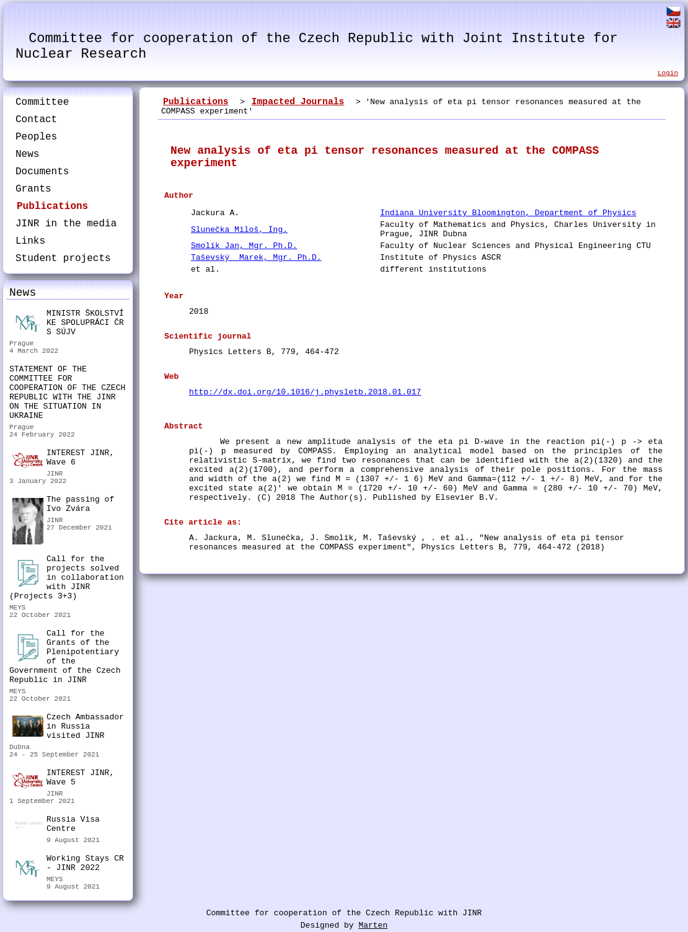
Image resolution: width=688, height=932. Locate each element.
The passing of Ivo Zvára (63, 506)
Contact (36, 119)
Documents (42, 171)
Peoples (36, 137)
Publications (52, 206)
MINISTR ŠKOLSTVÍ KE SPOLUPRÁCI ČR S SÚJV (68, 323)
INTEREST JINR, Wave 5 (63, 778)
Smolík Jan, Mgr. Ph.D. (244, 246)
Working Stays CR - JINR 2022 (68, 865)
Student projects (63, 258)
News (27, 154)
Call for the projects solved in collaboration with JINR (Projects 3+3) (66, 577)
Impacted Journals (298, 102)
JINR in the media (66, 223)
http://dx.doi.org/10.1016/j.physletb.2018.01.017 (305, 392)
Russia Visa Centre (56, 826)
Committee (42, 102)
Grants (33, 189)
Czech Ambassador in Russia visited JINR (68, 726)
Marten (372, 925)
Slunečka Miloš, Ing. (239, 229)
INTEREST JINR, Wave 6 (63, 458)
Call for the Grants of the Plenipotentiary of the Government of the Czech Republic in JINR (64, 657)
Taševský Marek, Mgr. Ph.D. (256, 257)
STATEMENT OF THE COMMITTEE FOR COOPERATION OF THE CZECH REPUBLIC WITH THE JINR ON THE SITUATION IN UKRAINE (67, 392)
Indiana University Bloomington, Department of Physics (508, 213)
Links (30, 241)
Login (668, 73)
